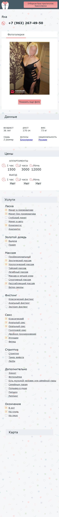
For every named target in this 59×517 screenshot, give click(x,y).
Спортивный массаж (20, 279)
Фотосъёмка (15, 377)
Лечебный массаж (18, 272)
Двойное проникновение (22, 334)
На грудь (14, 411)
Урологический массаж (21, 264)
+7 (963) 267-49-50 (22, 23)
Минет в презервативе (21, 210)
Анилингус (14, 229)
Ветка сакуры (16, 287)
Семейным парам (18, 384)
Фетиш (12, 341)
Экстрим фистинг (18, 306)
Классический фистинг (21, 299)
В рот (12, 407)
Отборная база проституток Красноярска (40, 4)
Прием (12, 244)
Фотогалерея (16, 34)
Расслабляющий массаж (22, 283)
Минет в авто (16, 221)
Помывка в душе (18, 388)
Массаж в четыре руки (21, 275)
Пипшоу (13, 392)
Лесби (12, 361)
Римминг (13, 396)
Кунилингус (15, 225)
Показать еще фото (29, 102)
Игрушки (13, 337)
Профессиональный (20, 256)
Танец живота (16, 357)
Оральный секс (17, 326)
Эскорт (12, 373)
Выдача (13, 241)
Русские (43, 139)
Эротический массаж (20, 260)
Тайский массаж (17, 268)
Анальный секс (17, 322)
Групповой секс (17, 330)
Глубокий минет (18, 217)
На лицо (13, 415)
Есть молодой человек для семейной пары (32, 380)
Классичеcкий (16, 318)
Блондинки (26, 139)
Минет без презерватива (22, 213)
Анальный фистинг (19, 303)
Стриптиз (14, 353)
